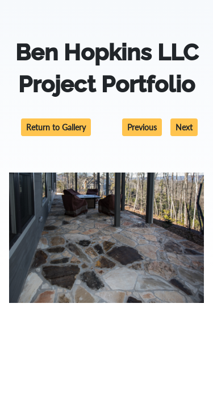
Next (184, 127)
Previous (142, 127)
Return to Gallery (56, 127)
